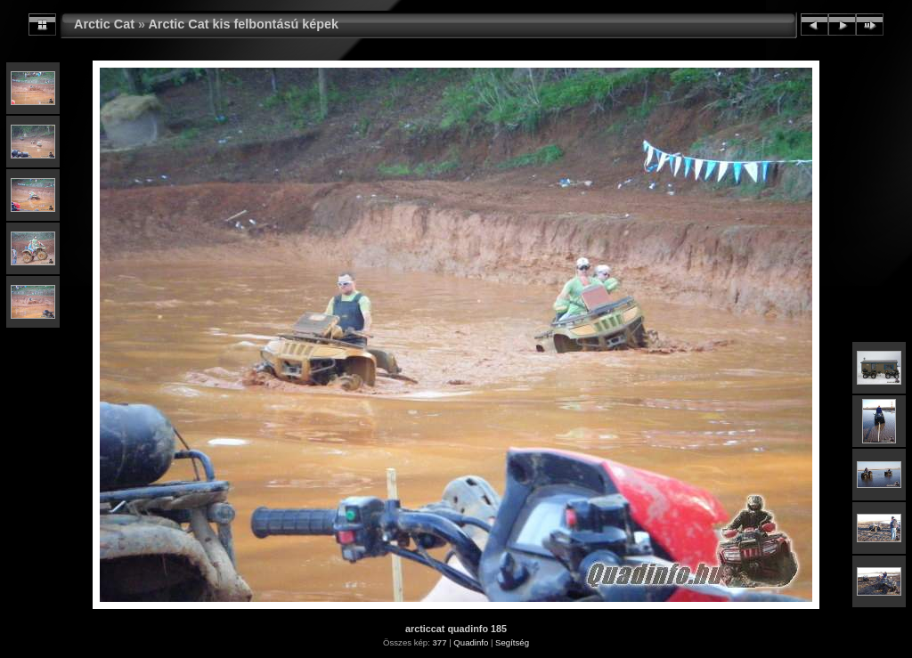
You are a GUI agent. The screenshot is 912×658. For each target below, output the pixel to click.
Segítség (512, 642)
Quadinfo (470, 642)
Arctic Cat (104, 24)
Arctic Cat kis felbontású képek (243, 24)
